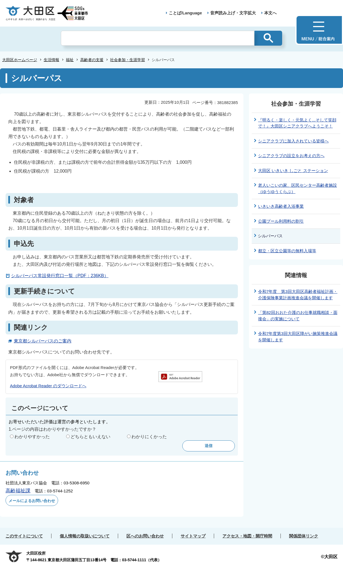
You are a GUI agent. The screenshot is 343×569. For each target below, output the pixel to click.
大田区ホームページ (19, 60)
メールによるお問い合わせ (32, 500)
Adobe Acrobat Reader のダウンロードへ (48, 385)
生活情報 (51, 60)
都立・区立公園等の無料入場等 (287, 250)
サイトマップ (193, 536)
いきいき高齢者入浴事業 (281, 206)
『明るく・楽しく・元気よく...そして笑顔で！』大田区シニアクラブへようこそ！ (297, 123)
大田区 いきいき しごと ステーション (293, 170)
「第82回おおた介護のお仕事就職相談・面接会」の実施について (297, 315)
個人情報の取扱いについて (85, 536)
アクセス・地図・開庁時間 (247, 536)
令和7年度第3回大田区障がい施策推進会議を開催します (297, 336)
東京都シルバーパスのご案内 (42, 341)
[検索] (157, 38)
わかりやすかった (32, 436)
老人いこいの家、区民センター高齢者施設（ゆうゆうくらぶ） (297, 188)
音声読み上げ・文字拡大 (233, 13)
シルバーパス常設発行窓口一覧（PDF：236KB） (59, 275)
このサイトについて (24, 536)
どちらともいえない (90, 436)
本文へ (270, 13)
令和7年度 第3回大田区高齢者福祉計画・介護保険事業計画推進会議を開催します (297, 294)
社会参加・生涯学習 (127, 60)
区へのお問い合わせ (145, 536)
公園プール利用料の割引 (281, 221)
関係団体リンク (303, 536)
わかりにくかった (149, 436)
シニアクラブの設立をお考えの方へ (291, 155)
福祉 (70, 60)
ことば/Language (185, 13)
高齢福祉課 (18, 490)
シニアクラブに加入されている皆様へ (293, 141)
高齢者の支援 (91, 60)
